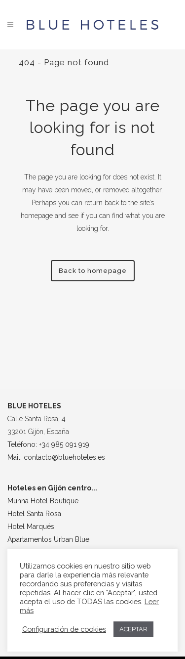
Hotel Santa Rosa (34, 514)
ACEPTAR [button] (133, 629)
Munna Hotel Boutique (42, 501)
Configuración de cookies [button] (64, 629)
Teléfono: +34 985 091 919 (48, 444)
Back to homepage (93, 270)
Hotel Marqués (30, 526)
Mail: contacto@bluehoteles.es (56, 457)
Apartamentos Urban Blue (48, 539)
